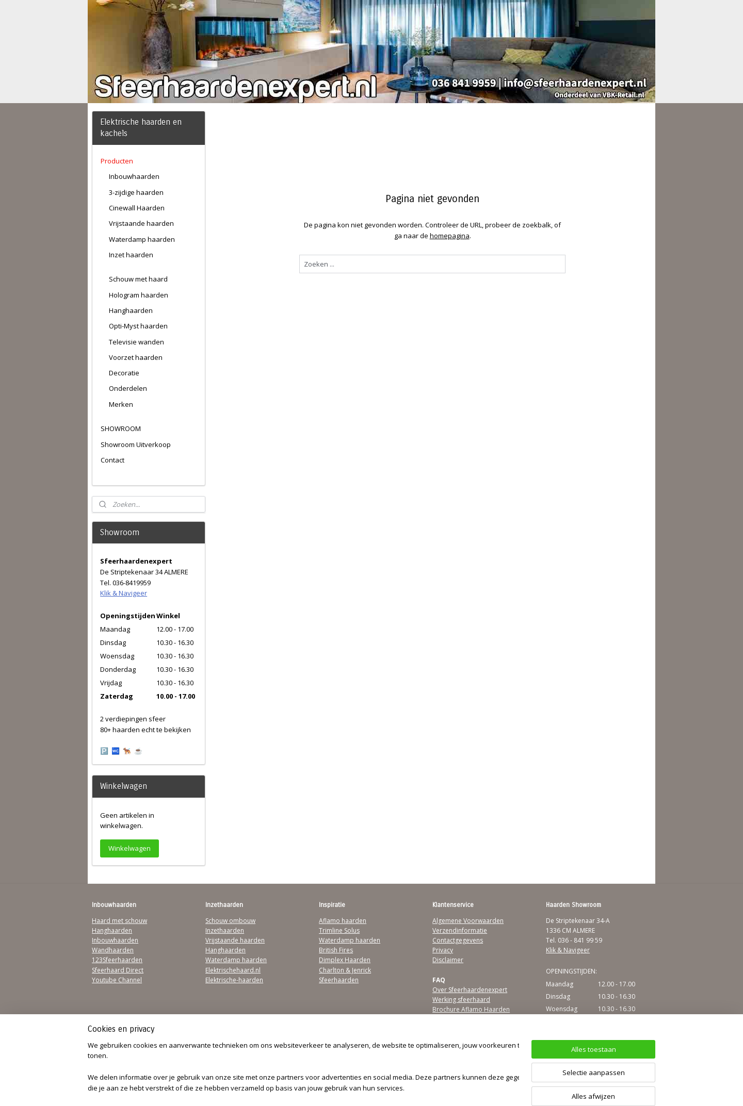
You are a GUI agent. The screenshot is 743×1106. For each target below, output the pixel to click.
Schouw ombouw (230, 920)
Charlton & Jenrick (345, 970)
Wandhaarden (113, 950)
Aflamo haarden (342, 920)
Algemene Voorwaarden (468, 920)
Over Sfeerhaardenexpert (469, 989)
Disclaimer (447, 959)
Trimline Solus (339, 930)
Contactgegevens (457, 940)
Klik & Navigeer (123, 593)
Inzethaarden (224, 930)
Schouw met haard (138, 279)
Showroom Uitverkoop (136, 444)
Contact (112, 460)
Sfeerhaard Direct (117, 970)
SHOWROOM (121, 428)
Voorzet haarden (136, 357)
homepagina (449, 235)
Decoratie (124, 372)
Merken (121, 404)
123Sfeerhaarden (117, 959)
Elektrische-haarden (234, 980)
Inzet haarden (131, 254)
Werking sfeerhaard (461, 999)
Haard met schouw (119, 920)
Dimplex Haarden (344, 959)
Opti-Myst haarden (138, 326)
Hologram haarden (138, 295)
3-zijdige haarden (136, 192)
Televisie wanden (136, 341)
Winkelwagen (129, 848)
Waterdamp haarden (142, 239)
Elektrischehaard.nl (233, 970)
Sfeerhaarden (339, 980)
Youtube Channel (117, 980)
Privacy (442, 950)
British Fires (336, 950)
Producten (117, 161)
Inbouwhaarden (134, 176)
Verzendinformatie (459, 930)
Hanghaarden (131, 310)
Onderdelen (128, 388)
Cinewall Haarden (137, 207)
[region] (303, 1067)
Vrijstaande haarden (141, 223)
